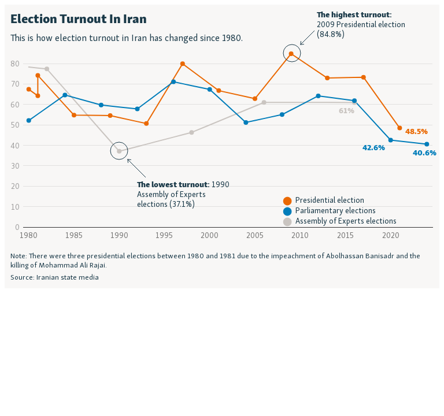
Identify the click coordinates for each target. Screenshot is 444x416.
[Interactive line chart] (222, 146)
